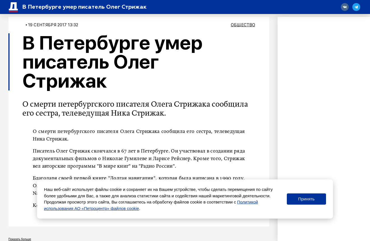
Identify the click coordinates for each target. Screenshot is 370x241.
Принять (306, 198)
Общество (243, 24)
